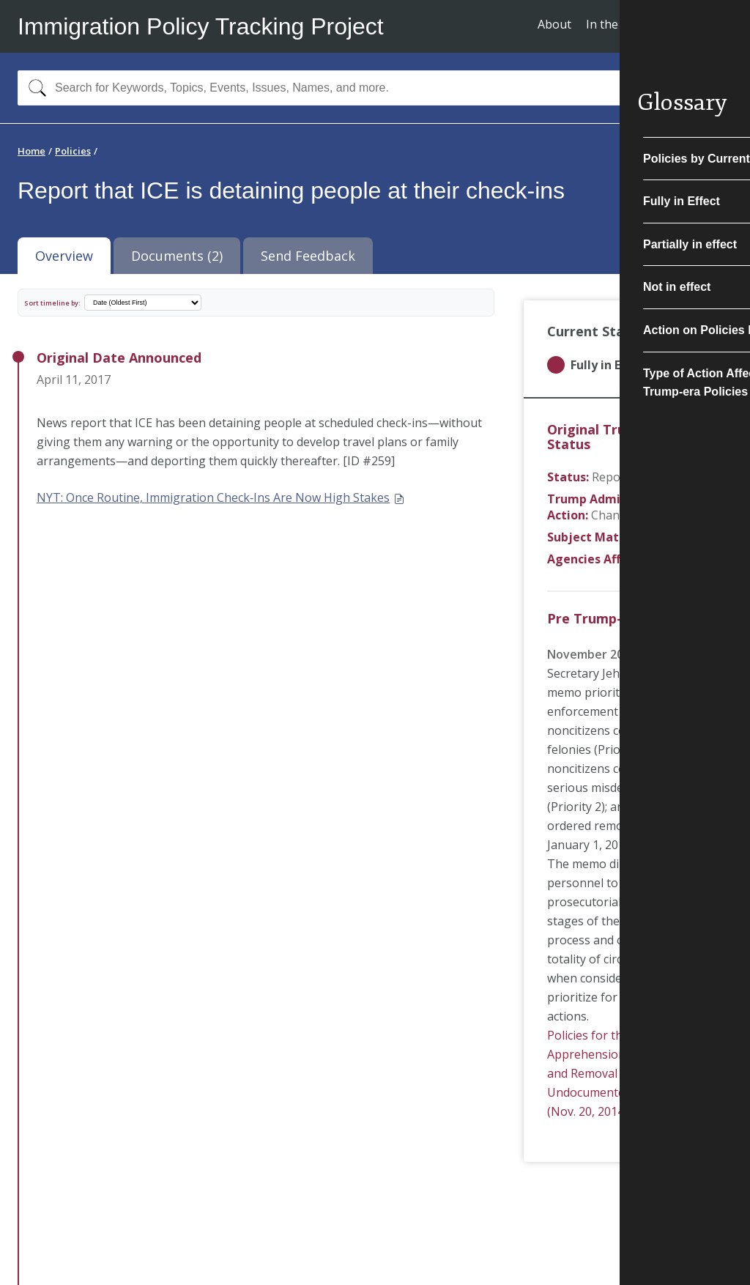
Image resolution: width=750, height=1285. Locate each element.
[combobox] (375, 87)
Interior (664, 537)
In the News (619, 24)
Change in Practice (642, 515)
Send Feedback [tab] (308, 255)
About (554, 24)
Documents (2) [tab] (177, 255)
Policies (73, 151)
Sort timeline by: (52, 303)
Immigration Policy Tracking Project (201, 26)
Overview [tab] (64, 255)
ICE (668, 559)
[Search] (34, 87)
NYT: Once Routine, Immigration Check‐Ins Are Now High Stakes (221, 497)
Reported (617, 477)
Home (31, 151)
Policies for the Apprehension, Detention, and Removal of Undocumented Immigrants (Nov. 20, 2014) (622, 1073)
